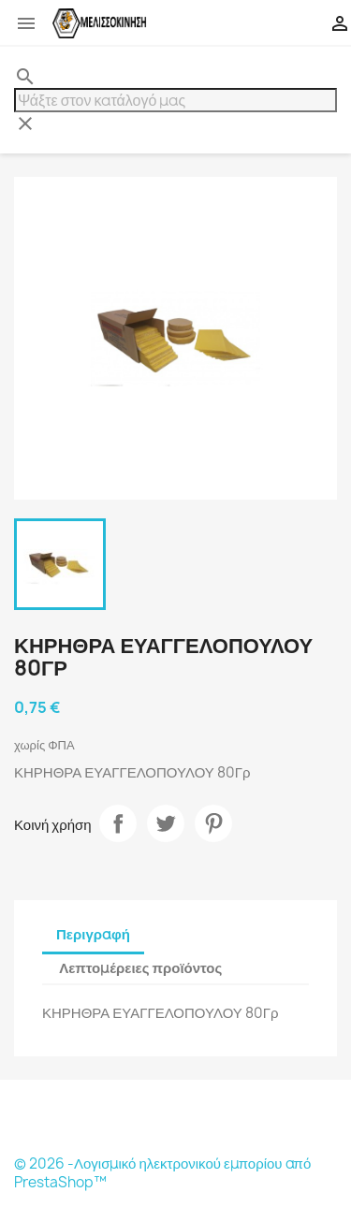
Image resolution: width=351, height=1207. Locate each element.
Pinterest (213, 823)
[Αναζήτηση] (175, 100)
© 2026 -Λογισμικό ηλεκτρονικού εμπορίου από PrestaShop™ (162, 1173)
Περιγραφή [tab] (93, 934)
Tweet (165, 823)
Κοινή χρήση (118, 823)
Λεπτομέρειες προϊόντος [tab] (140, 968)
